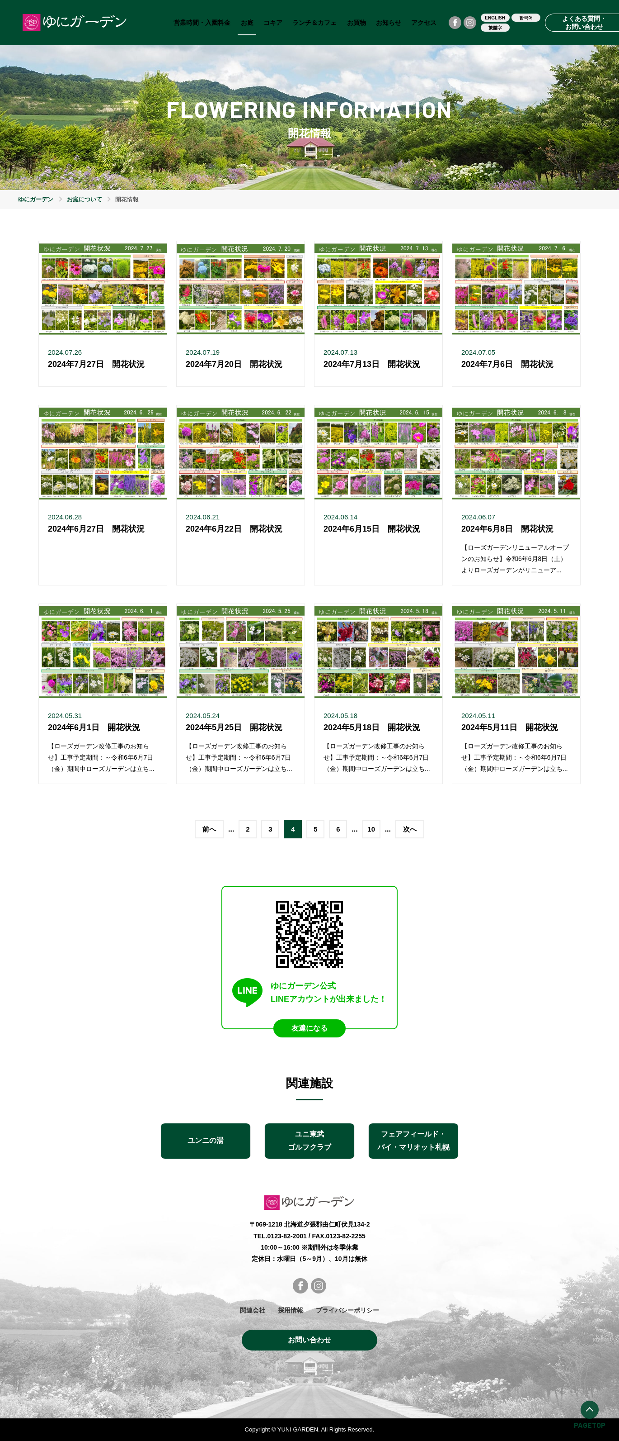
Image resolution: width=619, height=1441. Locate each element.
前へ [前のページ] (209, 829)
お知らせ (388, 22)
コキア (272, 22)
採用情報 (290, 1310)
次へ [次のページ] (410, 829)
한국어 (526, 17)
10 (371, 829)
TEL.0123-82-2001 (280, 1236)
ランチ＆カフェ (314, 22)
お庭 (247, 22)
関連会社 (252, 1310)
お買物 (356, 22)
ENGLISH (495, 17)
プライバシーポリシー (347, 1310)
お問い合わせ (309, 1340)
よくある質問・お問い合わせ (585, 22)
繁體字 (495, 27)
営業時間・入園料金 (202, 22)
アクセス (423, 22)
